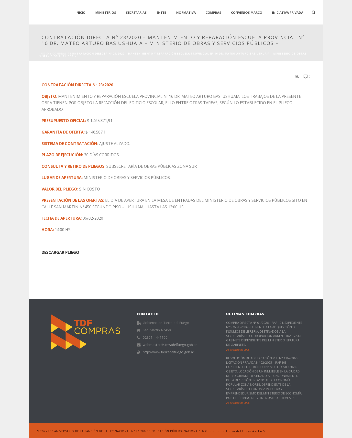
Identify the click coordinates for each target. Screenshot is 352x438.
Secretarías (136, 12)
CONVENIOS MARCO (246, 12)
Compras (213, 12)
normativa (186, 12)
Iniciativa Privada (287, 12)
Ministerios (105, 12)
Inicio (44, 53)
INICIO (81, 12)
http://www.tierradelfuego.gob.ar (168, 352)
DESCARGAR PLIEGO (60, 252)
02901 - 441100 (155, 337)
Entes (161, 12)
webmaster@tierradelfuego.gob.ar (170, 345)
